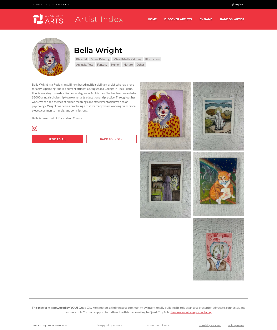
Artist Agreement (236, 325)
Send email (57, 139)
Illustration (152, 59)
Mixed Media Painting (127, 59)
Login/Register (237, 4)
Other (140, 64)
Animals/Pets (84, 64)
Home (152, 19)
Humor (115, 64)
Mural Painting (100, 59)
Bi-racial (81, 59)
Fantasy (102, 64)
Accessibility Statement (210, 325)
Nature (128, 64)
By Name (205, 19)
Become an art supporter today (191, 312)
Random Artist (232, 19)
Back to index (111, 139)
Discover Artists (178, 19)
